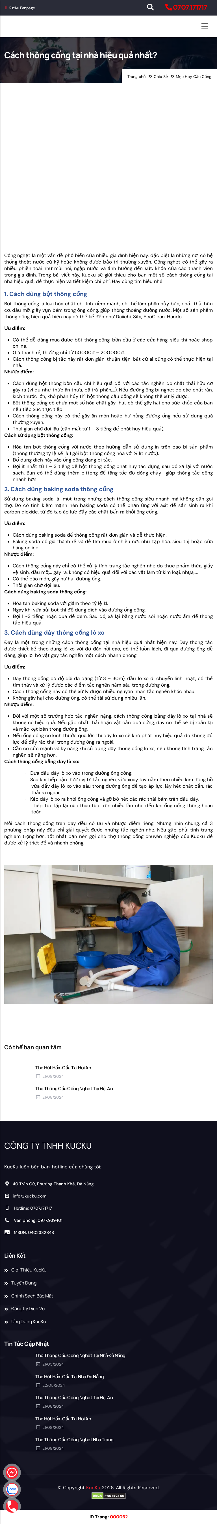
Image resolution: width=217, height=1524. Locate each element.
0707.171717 (190, 7)
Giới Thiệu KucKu (29, 1270)
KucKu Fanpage (20, 7)
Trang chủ (136, 76)
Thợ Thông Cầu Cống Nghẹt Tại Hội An (74, 1088)
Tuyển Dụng (23, 1283)
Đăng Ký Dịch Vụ (28, 1308)
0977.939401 (50, 1220)
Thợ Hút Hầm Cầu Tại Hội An (63, 1067)
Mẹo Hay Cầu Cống (193, 76)
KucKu (93, 1487)
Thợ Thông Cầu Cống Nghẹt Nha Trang (74, 1439)
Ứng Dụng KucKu (28, 1321)
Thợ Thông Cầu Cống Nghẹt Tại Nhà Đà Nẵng (80, 1355)
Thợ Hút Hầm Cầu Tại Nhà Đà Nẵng (69, 1376)
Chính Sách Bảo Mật (32, 1296)
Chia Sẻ (161, 76)
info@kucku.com (25, 1196)
